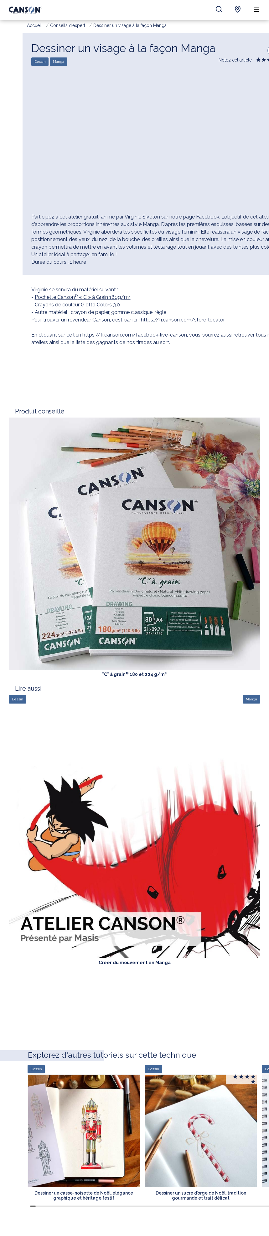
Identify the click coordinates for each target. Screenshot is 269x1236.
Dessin (40, 62)
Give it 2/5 (264, 60)
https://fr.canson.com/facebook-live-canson (134, 335)
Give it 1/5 (258, 60)
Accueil (34, 25)
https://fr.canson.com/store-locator (183, 320)
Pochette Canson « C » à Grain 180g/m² (83, 297)
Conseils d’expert (67, 25)
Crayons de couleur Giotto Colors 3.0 (77, 305)
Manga (58, 62)
